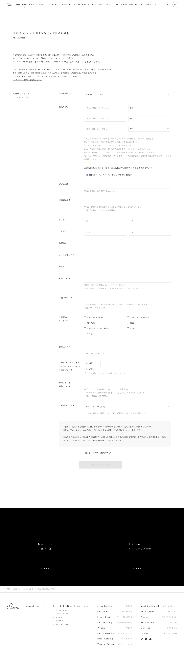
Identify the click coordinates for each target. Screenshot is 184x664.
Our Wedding (66, 4)
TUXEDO (59, 610)
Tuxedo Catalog (120, 4)
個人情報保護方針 (92, 453)
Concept (16, 4)
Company (11, 655)
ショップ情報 (111, 146)
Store (31, 4)
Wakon (77, 4)
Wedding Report (136, 4)
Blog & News (151, 4)
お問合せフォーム (160, 156)
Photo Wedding (89, 4)
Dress (24, 4)
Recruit (25, 655)
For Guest (40, 4)
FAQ (160, 4)
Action (167, 4)
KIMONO (59, 607)
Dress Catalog (104, 4)
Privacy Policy (41, 655)
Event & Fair (52, 4)
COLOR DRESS (62, 603)
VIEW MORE (46, 560)
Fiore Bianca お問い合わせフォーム (27, 80)
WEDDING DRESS (63, 599)
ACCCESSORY (62, 614)
